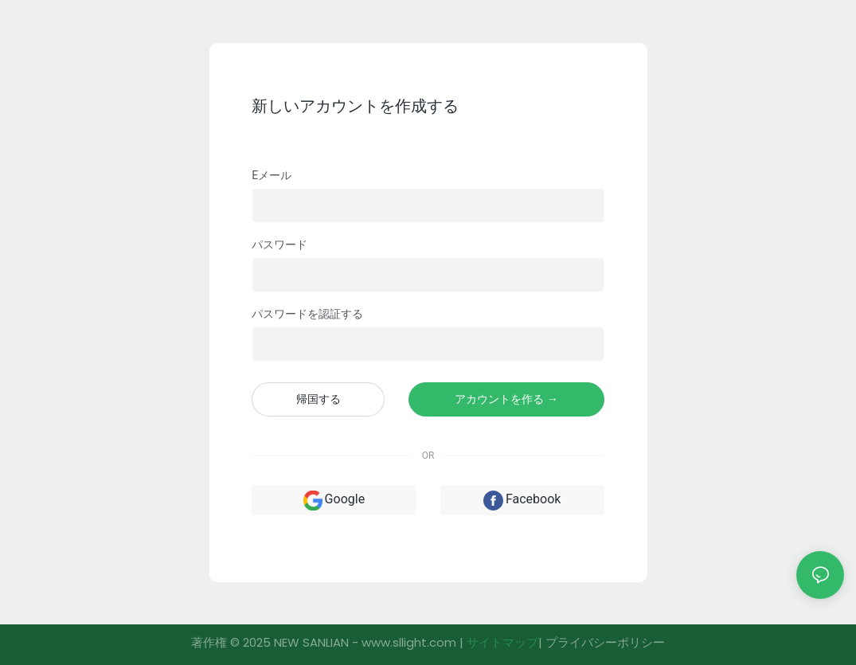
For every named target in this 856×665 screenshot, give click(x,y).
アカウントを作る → (506, 399)
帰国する (318, 399)
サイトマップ (502, 642)
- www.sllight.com (404, 642)
